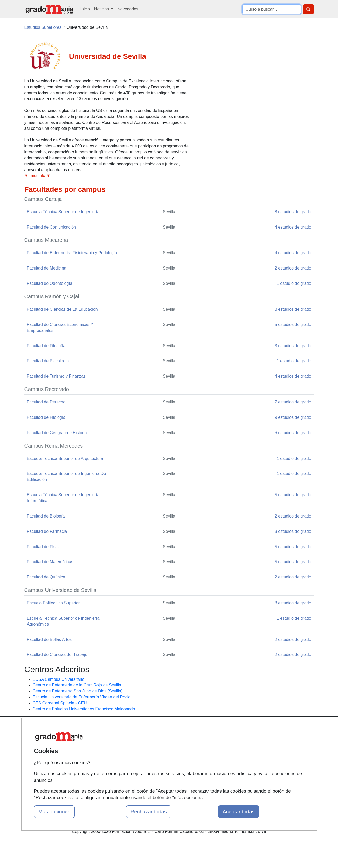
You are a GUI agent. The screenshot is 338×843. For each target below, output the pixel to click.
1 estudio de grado (294, 283)
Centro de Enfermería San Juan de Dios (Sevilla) (78, 691)
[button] (107, 176)
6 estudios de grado (293, 432)
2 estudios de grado (293, 268)
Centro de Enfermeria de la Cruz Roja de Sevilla (77, 685)
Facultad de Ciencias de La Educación (62, 309)
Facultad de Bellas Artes (49, 639)
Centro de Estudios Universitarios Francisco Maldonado (84, 709)
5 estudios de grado (293, 324)
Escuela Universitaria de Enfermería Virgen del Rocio (82, 697)
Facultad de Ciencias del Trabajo (57, 654)
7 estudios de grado (293, 402)
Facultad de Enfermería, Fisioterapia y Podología (72, 253)
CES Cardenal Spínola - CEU (60, 703)
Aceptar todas (238, 811)
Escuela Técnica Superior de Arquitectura (65, 458)
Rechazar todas (148, 811)
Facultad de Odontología (49, 283)
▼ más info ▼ (37, 175)
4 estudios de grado (293, 227)
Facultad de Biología (46, 516)
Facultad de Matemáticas (50, 561)
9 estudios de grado (293, 417)
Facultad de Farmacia (47, 531)
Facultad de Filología (46, 417)
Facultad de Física (44, 546)
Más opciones (54, 811)
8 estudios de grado (293, 212)
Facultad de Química (46, 577)
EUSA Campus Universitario (59, 679)
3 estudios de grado (293, 346)
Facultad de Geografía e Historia (57, 432)
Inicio (85, 9)
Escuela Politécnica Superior (53, 603)
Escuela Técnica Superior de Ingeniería (63, 212)
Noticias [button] (102, 9)
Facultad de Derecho (46, 402)
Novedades (127, 9)
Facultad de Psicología (48, 361)
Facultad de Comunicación (51, 227)
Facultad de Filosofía (46, 346)
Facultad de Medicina (46, 268)
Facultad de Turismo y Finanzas (56, 376)
